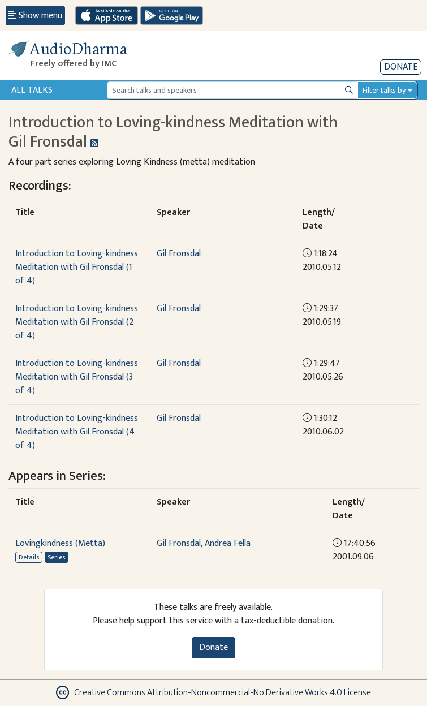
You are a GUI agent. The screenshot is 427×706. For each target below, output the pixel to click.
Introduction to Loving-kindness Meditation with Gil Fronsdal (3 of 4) (76, 377)
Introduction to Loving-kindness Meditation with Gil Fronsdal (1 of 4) (76, 267)
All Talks (32, 90)
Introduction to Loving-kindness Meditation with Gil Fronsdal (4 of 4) (76, 432)
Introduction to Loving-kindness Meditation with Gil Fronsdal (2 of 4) (76, 322)
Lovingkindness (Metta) (60, 543)
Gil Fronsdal (179, 253)
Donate (400, 67)
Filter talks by (384, 90)
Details (29, 557)
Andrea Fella (228, 543)
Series (56, 557)
